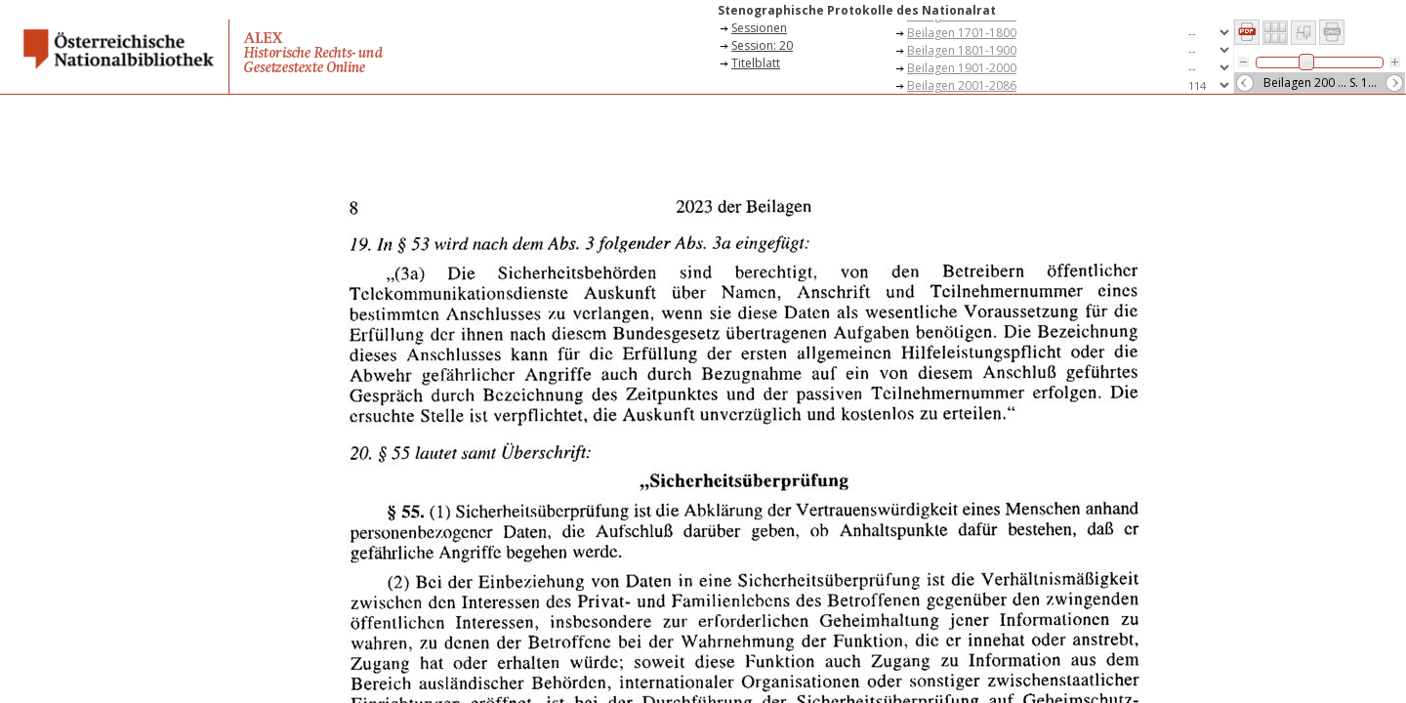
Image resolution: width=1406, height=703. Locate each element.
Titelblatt (755, 63)
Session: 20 (762, 45)
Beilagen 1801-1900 (961, 50)
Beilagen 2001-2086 (961, 85)
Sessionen (759, 28)
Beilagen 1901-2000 (961, 68)
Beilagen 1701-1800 (961, 32)
